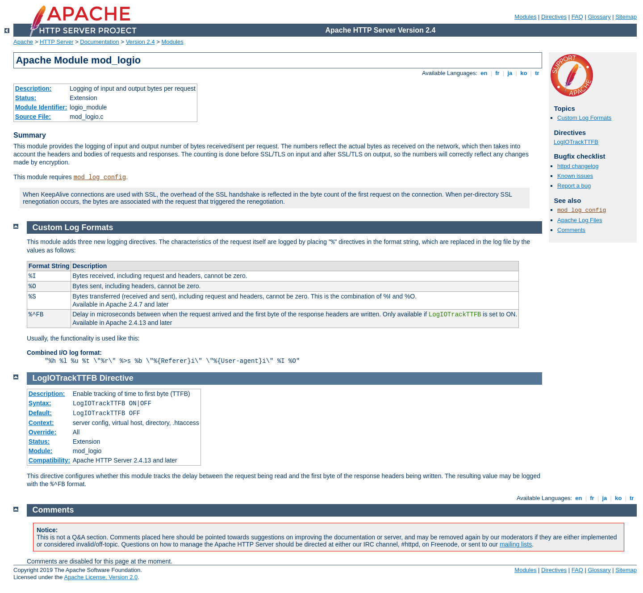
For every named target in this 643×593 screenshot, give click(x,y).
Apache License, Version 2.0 (101, 577)
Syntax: (40, 403)
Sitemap (626, 16)
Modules (525, 16)
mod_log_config (100, 177)
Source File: (33, 116)
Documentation (99, 41)
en (484, 73)
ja (510, 73)
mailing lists (516, 544)
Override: (42, 432)
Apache (23, 41)
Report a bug (574, 185)
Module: (41, 450)
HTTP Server (57, 41)
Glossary (599, 16)
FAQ (577, 16)
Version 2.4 (140, 41)
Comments (571, 230)
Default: (40, 412)
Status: (25, 97)
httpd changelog (578, 166)
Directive (117, 378)
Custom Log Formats (584, 117)
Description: (33, 88)
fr (497, 73)
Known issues (575, 175)
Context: (41, 422)
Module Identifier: (41, 107)
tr (537, 73)
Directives (554, 16)
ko (524, 73)
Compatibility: (49, 460)
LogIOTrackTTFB (576, 142)
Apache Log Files (579, 220)
